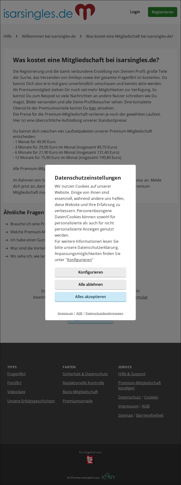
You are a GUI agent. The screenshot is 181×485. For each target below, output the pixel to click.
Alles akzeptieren (90, 296)
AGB (79, 313)
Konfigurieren (79, 259)
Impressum (65, 313)
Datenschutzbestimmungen (104, 313)
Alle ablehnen (90, 284)
